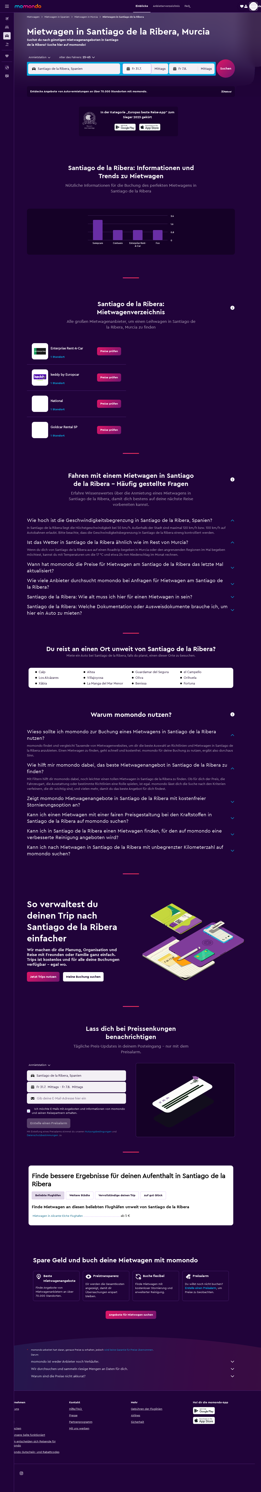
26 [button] (124, 136)
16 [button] (94, 126)
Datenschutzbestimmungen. (49, 1135)
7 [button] (75, 116)
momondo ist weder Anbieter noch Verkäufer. (140, 1361)
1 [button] (84, 106)
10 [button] (104, 116)
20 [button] (65, 136)
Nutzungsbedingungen (105, 1131)
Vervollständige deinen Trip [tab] (123, 1195)
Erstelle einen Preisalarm (207, 1288)
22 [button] (84, 136)
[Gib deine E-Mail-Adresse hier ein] (87, 1098)
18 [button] (114, 126)
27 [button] (65, 145)
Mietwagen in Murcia (92, 17)
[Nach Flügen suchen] (7, 19)
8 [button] (85, 116)
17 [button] (104, 126)
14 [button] (74, 126)
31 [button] (104, 145)
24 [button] (104, 136)
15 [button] (84, 126)
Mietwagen (40, 17)
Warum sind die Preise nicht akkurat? (140, 1376)
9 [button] (94, 116)
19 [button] (123, 126)
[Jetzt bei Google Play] (211, 1410)
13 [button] (65, 126)
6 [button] (65, 116)
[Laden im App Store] (211, 1420)
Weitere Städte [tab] (86, 1195)
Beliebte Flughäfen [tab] (54, 1195)
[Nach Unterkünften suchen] (7, 27)
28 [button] (75, 145)
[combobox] (45, 57)
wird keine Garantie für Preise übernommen (135, 1350)
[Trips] (7, 56)
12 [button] (123, 116)
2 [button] (94, 106)
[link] (116, 351)
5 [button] (124, 106)
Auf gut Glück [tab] (160, 1195)
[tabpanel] (138, 236)
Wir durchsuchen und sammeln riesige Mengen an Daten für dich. (140, 1368)
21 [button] (74, 136)
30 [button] (94, 145)
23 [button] (94, 136)
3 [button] (104, 106)
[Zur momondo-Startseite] (28, 6)
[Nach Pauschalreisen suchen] (7, 44)
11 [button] (114, 116)
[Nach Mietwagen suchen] (7, 36)
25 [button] (114, 136)
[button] (6, 6)
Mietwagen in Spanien (63, 17)
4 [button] (114, 106)
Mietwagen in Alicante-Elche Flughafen (64, 1216)
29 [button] (84, 145)
